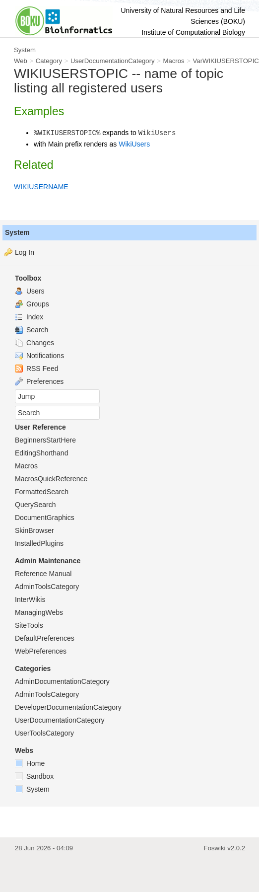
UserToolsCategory (44, 733)
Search (31, 330)
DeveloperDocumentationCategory (68, 707)
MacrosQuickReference (51, 479)
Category (49, 61)
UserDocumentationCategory (112, 61)
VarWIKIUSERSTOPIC (226, 61)
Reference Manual (43, 574)
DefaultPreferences (44, 638)
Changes (34, 343)
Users (29, 291)
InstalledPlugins (39, 543)
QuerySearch (35, 505)
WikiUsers (134, 144)
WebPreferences (40, 651)
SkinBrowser (34, 530)
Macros (174, 61)
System (17, 232)
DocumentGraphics (44, 517)
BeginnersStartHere (45, 440)
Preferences (39, 381)
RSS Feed (36, 368)
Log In (24, 252)
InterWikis (30, 599)
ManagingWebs (39, 612)
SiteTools (29, 625)
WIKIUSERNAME (41, 187)
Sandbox (34, 776)
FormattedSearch (41, 492)
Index (29, 317)
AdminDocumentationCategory (62, 681)
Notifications (39, 356)
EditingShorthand (41, 453)
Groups (32, 304)
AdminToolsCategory (47, 587)
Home (30, 763)
